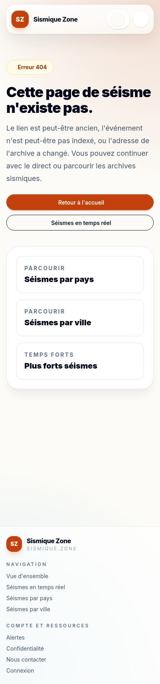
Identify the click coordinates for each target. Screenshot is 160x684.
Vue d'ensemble (27, 576)
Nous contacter (26, 659)
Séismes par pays (29, 598)
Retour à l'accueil (81, 202)
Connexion (20, 670)
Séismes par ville (28, 609)
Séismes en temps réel (81, 222)
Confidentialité (25, 648)
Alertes (15, 637)
